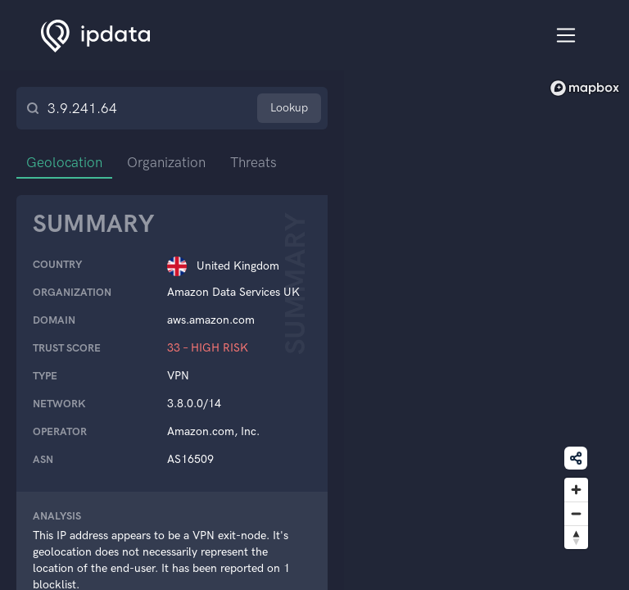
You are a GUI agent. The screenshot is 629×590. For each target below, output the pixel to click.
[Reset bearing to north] (576, 537)
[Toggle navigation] (566, 36)
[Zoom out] (576, 513)
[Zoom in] (576, 490)
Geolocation (64, 162)
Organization (166, 162)
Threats (253, 162)
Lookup (289, 108)
